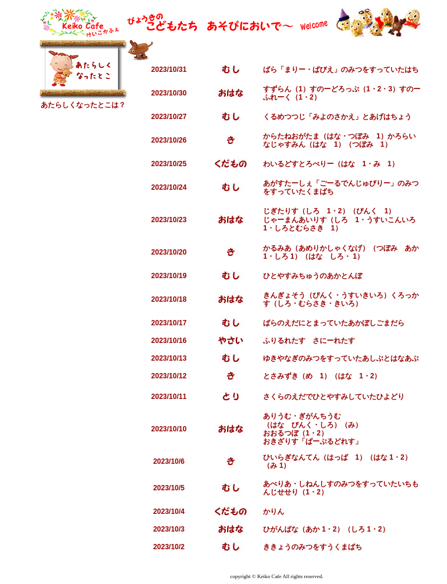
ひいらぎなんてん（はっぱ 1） (314, 457)
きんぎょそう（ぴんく (298, 295)
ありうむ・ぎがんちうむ (302, 416)
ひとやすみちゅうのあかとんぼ (312, 276)
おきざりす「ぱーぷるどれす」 (312, 441)
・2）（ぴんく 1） (363, 211)
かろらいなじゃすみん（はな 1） (339, 140)
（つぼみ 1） (368, 144)
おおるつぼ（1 (286, 433)
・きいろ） (344, 303)
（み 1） (276, 465)
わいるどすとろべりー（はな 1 (314, 164)
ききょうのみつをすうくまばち (312, 547)
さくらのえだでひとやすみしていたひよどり (334, 396)
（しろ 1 (357, 529)
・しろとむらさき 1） (304, 228)
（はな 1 (347, 376)
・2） (312, 97)
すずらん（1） (286, 89)
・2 (376, 89)
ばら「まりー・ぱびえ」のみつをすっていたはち (341, 69)
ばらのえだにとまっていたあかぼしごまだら (334, 323)
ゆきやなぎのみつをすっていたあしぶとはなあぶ (341, 358)
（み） (351, 425)
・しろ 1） (284, 256)
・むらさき (309, 303)
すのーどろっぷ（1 (340, 89)
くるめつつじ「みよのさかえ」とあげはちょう (337, 117)
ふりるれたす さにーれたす (309, 340)
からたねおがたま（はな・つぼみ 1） (325, 136)
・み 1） (382, 164)
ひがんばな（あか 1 (294, 529)
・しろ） (327, 425)
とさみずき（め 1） (297, 376)
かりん (273, 511)
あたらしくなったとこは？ (83, 105)
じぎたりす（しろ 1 (297, 211)
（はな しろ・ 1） (332, 256)
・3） (390, 89)
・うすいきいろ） (362, 295)
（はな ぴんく (288, 425)
